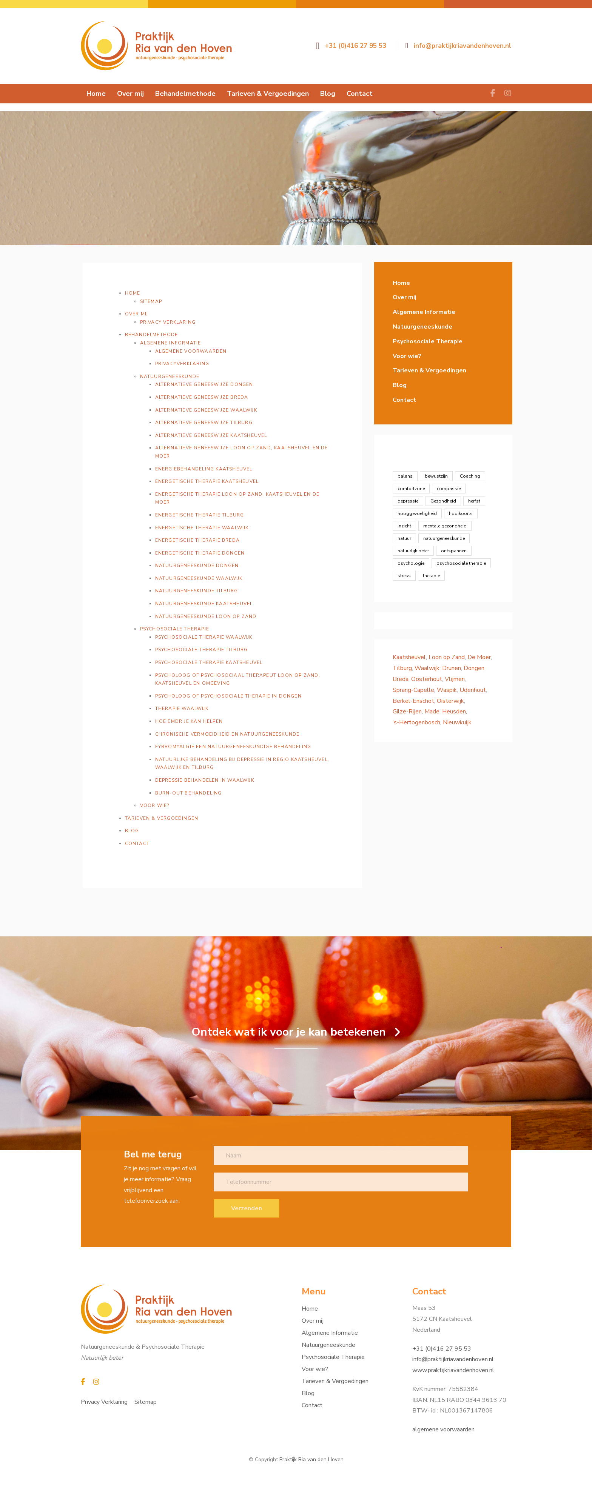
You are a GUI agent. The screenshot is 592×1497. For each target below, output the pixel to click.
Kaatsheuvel (409, 657)
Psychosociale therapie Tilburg (201, 650)
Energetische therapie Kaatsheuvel (207, 481)
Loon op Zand (447, 657)
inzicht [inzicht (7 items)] (404, 526)
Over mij (136, 314)
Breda (401, 679)
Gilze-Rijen (407, 711)
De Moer (479, 657)
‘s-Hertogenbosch (416, 722)
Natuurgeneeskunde (169, 376)
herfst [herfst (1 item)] (474, 501)
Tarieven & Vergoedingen (162, 818)
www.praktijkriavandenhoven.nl (453, 1370)
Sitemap (151, 301)
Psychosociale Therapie (174, 629)
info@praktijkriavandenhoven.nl (453, 1359)
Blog (132, 831)
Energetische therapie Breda (197, 540)
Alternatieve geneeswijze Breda (201, 397)
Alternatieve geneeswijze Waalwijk (206, 410)
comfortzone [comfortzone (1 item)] (411, 489)
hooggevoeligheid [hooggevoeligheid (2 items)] (417, 513)
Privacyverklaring (182, 364)
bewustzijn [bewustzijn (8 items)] (436, 476)
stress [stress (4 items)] (404, 576)
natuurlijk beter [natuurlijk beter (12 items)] (413, 551)
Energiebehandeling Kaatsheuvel (204, 469)
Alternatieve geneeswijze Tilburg (204, 423)
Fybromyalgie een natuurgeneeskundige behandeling (233, 747)
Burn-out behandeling (188, 793)
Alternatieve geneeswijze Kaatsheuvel (211, 435)
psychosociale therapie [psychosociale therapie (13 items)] (461, 563)
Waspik (447, 690)
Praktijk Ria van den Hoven (311, 1459)
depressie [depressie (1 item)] (408, 501)
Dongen (474, 668)
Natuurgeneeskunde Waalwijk (199, 578)
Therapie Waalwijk (181, 708)
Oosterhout (426, 679)
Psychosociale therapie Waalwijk (204, 637)
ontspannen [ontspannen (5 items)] (454, 551)
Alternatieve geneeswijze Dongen (204, 384)
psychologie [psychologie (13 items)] (411, 563)
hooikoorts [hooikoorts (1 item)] (461, 513)
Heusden (454, 711)
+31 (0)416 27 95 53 (441, 1349)
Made (431, 711)
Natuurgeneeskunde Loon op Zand (206, 616)
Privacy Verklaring (168, 322)
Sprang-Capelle (413, 690)
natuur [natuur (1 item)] (404, 538)
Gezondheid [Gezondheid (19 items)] (443, 501)
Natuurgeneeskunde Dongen (197, 566)
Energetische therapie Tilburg (199, 515)
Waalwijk (427, 668)
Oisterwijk (450, 701)
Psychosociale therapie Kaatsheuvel (209, 662)
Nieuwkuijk (457, 722)
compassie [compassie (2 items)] (449, 489)
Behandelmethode (151, 335)
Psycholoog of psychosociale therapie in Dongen (228, 696)
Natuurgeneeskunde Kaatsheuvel (204, 604)
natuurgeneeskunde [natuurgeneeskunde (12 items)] (444, 538)
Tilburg (402, 668)
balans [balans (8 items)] (405, 476)
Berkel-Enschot (413, 701)
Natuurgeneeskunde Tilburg (196, 591)
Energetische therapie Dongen (200, 553)
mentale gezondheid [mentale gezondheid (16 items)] (445, 526)
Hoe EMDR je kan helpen (189, 721)
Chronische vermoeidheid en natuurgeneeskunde (227, 734)
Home (132, 293)
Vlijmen (455, 679)
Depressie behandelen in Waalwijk (204, 780)
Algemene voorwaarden (191, 351)
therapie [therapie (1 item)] (431, 576)
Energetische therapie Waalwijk (202, 528)
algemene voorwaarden (443, 1429)
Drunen (451, 668)
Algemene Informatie (170, 343)
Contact (137, 844)
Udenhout (472, 690)
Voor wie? (155, 805)
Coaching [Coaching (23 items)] (470, 476)
